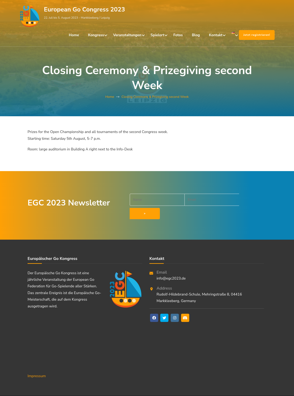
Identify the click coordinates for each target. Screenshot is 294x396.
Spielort (157, 35)
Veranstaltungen (127, 35)
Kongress (96, 35)
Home (74, 35)
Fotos (178, 35)
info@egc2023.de (171, 266)
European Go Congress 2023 (84, 9)
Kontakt (216, 35)
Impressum (37, 364)
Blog (196, 35)
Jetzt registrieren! (256, 35)
